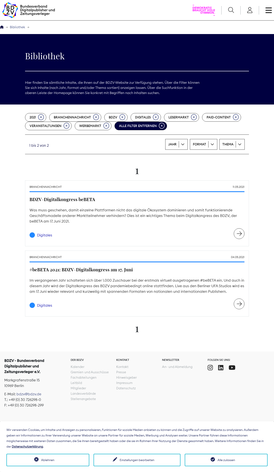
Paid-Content (223, 117)
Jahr (172, 144)
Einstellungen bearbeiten (137, 460)
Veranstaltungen (49, 126)
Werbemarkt (94, 126)
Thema (228, 144)
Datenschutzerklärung (27, 446)
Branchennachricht (76, 117)
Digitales (147, 117)
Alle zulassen (226, 460)
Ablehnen (47, 460)
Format (199, 144)
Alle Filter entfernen (142, 126)
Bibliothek (17, 27)
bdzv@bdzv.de (28, 394)
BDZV (117, 117)
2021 (37, 117)
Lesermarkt (182, 117)
